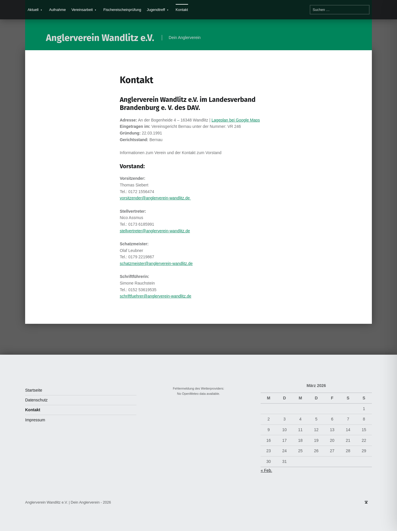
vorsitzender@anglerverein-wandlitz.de (155, 198)
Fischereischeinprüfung (122, 10)
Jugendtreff (156, 10)
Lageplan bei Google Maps (236, 120)
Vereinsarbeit (82, 10)
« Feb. (266, 470)
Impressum (35, 420)
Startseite (33, 390)
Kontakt (182, 10)
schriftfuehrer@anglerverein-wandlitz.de (155, 296)
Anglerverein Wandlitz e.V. (100, 37)
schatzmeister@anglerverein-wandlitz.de (156, 263)
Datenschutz (36, 400)
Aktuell (32, 10)
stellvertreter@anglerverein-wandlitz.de (155, 231)
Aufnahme (57, 10)
